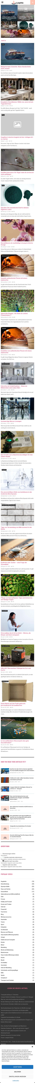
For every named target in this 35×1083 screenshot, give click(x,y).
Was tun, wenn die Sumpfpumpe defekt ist (12, 999)
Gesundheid (4, 540)
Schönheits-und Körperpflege (9, 970)
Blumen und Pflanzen (6, 220)
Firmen (3, 432)
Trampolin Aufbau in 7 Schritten (9, 994)
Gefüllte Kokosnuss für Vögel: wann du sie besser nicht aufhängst (26, 18)
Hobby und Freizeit (6, 291)
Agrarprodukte (5, 681)
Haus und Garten (5, 363)
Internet (3, 906)
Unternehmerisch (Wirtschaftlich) (10, 894)
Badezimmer (4, 952)
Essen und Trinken (6, 904)
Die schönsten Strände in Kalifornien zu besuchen (21, 807)
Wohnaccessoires (6, 255)
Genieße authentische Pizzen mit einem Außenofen (26, 34)
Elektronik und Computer (8, 939)
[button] (32, 1047)
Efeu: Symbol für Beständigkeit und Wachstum (14, 1026)
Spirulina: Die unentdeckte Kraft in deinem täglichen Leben (26, 26)
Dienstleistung (5, 884)
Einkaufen (3, 927)
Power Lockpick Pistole (7, 1037)
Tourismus (4, 912)
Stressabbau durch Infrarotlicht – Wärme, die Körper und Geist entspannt (16, 634)
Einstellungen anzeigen (17, 1076)
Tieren (3, 922)
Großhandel (4, 929)
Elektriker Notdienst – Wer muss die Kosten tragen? (15, 1028)
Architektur (4, 962)
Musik (2, 960)
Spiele (2, 975)
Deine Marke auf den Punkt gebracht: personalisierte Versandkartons (13, 704)
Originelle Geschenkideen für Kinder (20, 826)
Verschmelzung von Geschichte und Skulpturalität (14, 1010)
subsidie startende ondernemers (13, 857)
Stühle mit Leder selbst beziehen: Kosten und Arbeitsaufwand (22, 779)
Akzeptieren (17, 1067)
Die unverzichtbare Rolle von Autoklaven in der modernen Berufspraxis (16, 493)
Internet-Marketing (6, 967)
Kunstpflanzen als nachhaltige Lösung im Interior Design (9, 34)
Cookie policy (16, 1080)
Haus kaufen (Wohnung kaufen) (10, 934)
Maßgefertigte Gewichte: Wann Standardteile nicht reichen (9, 18)
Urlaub (3, 937)
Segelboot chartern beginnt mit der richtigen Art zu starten (26, 10)
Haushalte (4, 919)
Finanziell (3, 909)
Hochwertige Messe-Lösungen (11, 421)
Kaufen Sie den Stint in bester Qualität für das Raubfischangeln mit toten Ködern (22, 770)
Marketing (4, 947)
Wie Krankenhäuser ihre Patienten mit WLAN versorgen (16, 1008)
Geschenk (4, 965)
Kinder (3, 942)
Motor (2, 945)
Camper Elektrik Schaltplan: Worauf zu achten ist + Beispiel (21, 788)
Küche (2, 957)
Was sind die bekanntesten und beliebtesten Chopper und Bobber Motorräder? (19, 797)
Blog (3, 44)
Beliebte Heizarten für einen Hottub (10, 1035)
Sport (2, 924)
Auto (2, 896)
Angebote (4, 328)
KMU (2, 972)
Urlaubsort (4, 978)
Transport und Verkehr (7, 980)
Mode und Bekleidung (7, 950)
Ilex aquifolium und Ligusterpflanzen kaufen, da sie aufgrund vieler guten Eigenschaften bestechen (20, 817)
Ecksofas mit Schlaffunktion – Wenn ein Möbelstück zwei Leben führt (14, 387)
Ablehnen (17, 1072)
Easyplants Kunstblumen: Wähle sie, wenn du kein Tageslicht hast (9, 26)
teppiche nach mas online (11, 861)
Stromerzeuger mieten (9, 853)
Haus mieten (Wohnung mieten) (8, 505)
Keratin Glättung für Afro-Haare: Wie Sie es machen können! (22, 836)
